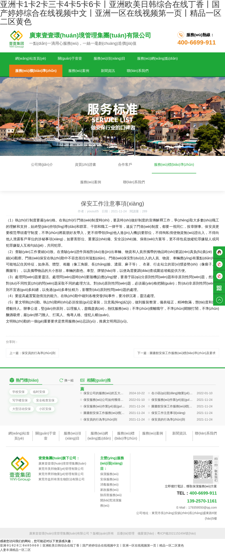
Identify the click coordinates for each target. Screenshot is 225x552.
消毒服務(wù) (109, 484)
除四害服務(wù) (111, 495)
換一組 (69, 384)
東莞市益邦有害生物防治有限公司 (61, 479)
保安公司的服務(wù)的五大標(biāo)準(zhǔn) (104, 409)
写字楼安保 (20, 400)
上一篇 (32, 357)
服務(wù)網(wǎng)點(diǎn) (157, 58)
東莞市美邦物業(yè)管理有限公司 (61, 468)
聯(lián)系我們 (138, 71)
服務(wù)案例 (78, 71)
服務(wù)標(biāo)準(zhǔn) (36, 71)
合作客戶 (125, 164)
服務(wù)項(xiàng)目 (109, 58)
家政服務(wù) (109, 489)
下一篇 (176, 357)
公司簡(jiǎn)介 (42, 164)
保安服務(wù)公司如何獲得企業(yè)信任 (104, 415)
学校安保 (18, 392)
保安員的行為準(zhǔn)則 (100, 435)
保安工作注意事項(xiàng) (168, 428)
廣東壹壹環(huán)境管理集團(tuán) (62, 463)
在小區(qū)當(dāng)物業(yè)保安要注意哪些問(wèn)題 (172, 409)
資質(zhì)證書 (85, 164)
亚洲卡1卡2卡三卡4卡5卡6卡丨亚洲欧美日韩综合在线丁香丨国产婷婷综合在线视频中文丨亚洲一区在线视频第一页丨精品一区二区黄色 (92, 545)
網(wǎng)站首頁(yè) (30, 58)
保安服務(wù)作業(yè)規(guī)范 (172, 415)
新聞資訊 (108, 71)
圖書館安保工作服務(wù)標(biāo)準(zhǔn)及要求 (172, 422)
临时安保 (39, 392)
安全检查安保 (45, 400)
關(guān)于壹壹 (70, 58)
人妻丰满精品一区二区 (15, 550)
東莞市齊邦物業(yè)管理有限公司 (61, 474)
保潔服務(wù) (109, 474)
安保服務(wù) (109, 479)
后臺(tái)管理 (125, 533)
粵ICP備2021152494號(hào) (176, 533)
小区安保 (45, 409)
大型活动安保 (21, 409)
